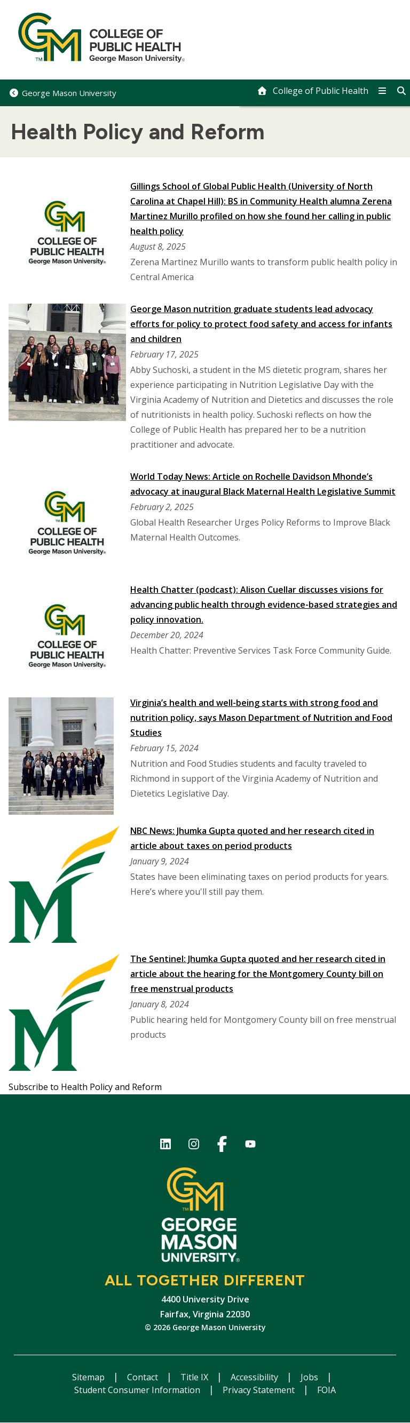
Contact (143, 1377)
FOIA (326, 1390)
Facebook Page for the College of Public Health (221, 1145)
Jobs (310, 1377)
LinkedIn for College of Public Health (165, 1145)
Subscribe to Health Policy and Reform (85, 1087)
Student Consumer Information (138, 1390)
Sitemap (89, 1377)
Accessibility (255, 1377)
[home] (313, 91)
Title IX (195, 1377)
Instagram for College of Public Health (193, 1145)
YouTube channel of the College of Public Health (250, 1145)
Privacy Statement (260, 1390)
